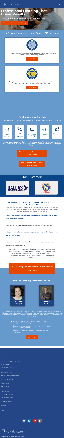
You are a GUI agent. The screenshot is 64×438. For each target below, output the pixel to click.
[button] (2, 188)
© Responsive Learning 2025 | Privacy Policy (12, 436)
